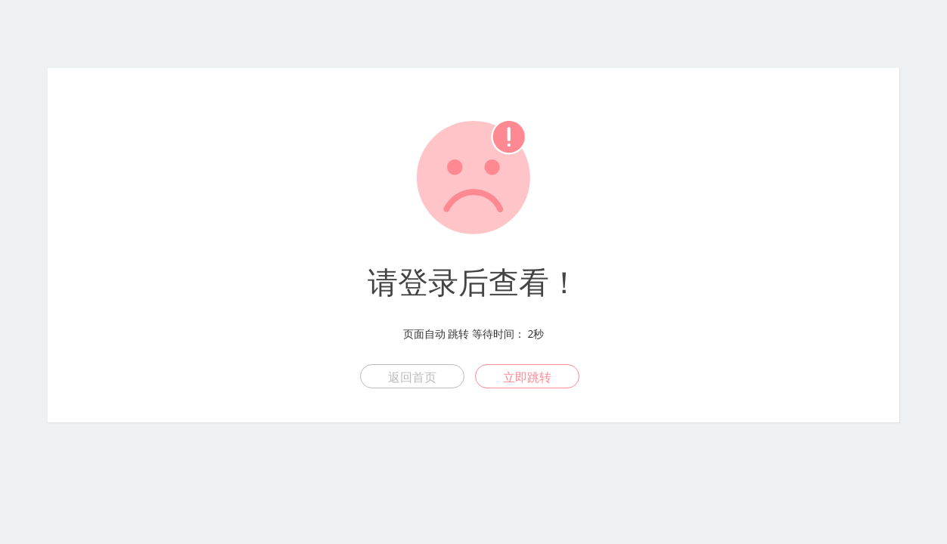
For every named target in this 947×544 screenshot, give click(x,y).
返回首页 (412, 377)
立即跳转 (527, 377)
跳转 (458, 333)
